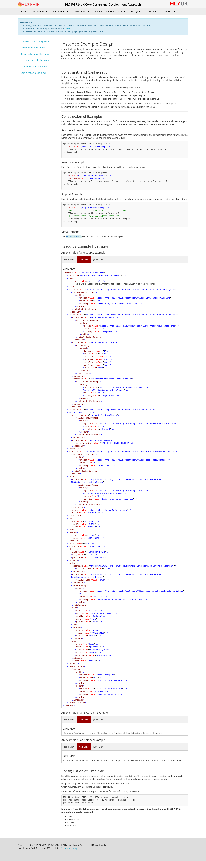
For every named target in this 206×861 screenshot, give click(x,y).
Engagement (40, 11)
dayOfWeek (89, 359)
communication (76, 666)
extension (73, 289)
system (83, 298)
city (74, 555)
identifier (74, 477)
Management (60, 11)
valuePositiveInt (85, 569)
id (69, 276)
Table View (69, 259)
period (87, 354)
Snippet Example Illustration (34, 66)
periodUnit (90, 357)
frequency (89, 351)
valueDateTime (83, 443)
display (84, 303)
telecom (72, 532)
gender (71, 544)
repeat (83, 348)
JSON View (98, 259)
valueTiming (82, 345)
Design (135, 11)
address (72, 549)
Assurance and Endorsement (110, 11)
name (70, 519)
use (74, 521)
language (77, 669)
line (74, 552)
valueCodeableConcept (84, 292)
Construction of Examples (33, 47)
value (75, 513)
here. (68, 28)
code (82, 301)
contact (72, 563)
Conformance (81, 11)
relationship (79, 585)
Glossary (151, 11)
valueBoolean (83, 580)
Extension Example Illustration (35, 60)
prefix (79, 622)
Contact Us (168, 11)
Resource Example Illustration (35, 53)
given (75, 527)
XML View (83, 259)
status (75, 281)
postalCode (78, 557)
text (70, 278)
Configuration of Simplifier (33, 72)
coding (79, 295)
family (75, 524)
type (78, 647)
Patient (68, 273)
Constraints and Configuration (35, 41)
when (86, 368)
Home (24, 11)
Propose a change (69, 848)
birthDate (73, 546)
